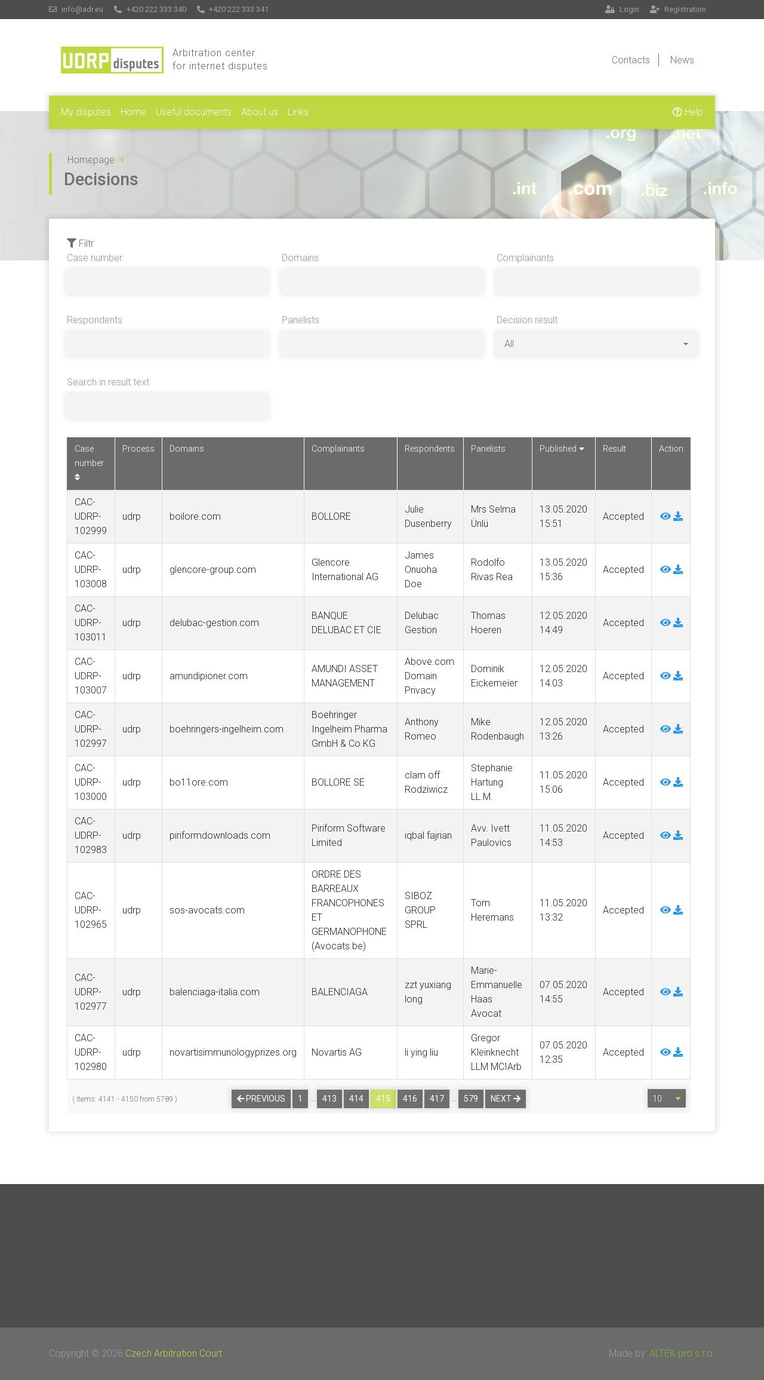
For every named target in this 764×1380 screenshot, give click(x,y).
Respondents (94, 320)
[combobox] (596, 344)
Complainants (525, 257)
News (682, 60)
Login (622, 9)
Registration (678, 9)
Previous (261, 1098)
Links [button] (298, 112)
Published (562, 449)
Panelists (300, 320)
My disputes (86, 112)
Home (133, 112)
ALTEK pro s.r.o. (682, 1353)
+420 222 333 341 (233, 9)
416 (410, 1098)
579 (471, 1098)
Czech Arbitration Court (173, 1353)
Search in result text (108, 382)
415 (383, 1098)
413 (329, 1098)
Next (505, 1098)
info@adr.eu (76, 9)
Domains (300, 257)
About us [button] (259, 112)
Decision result (527, 320)
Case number (94, 257)
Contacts (631, 60)
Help (688, 112)
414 (356, 1098)
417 (437, 1098)
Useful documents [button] (194, 112)
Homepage (91, 159)
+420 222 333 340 (150, 9)
